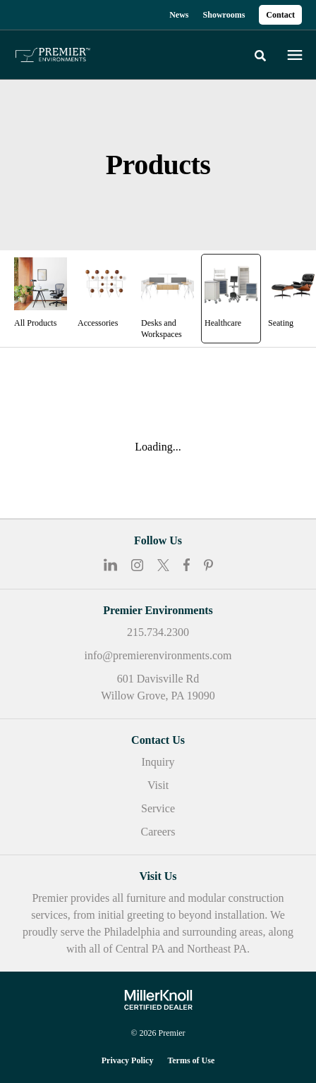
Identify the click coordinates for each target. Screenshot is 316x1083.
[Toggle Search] (260, 55)
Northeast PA (217, 949)
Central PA (140, 949)
